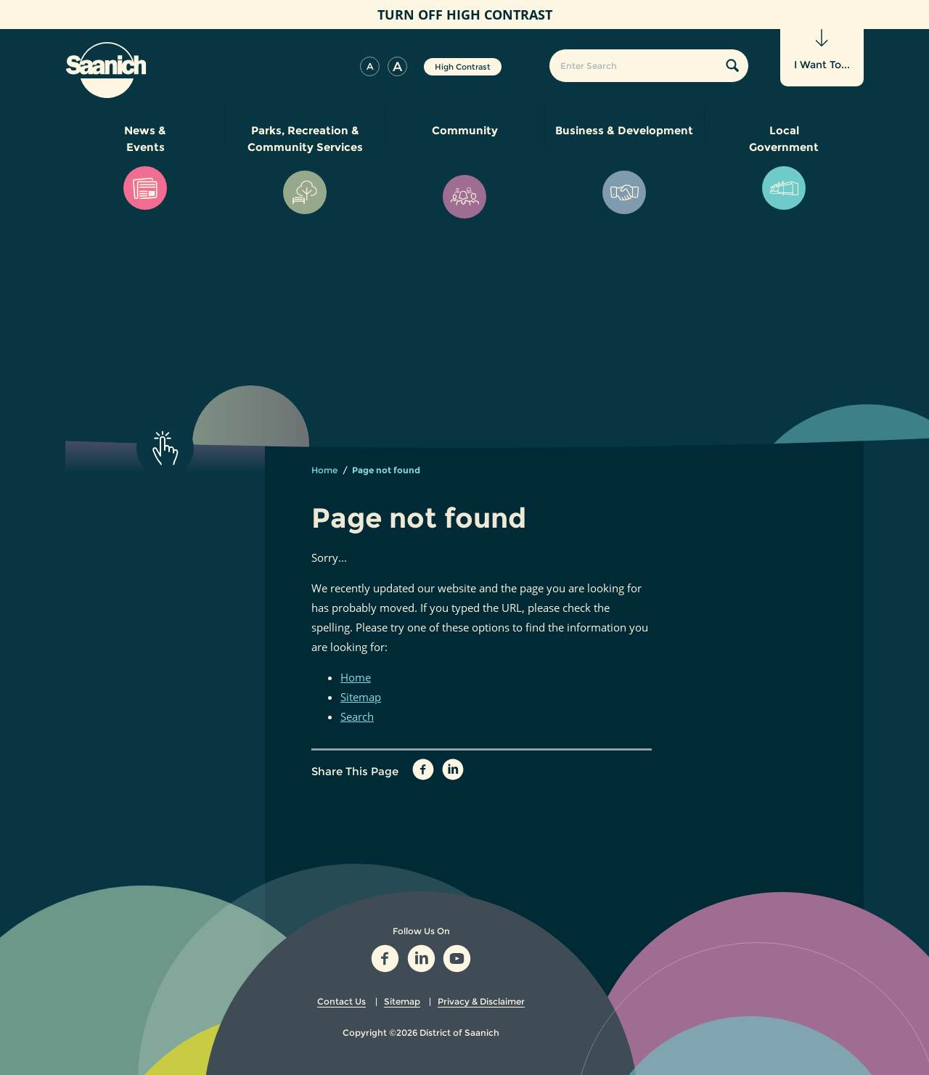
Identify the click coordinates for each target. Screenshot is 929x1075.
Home (324, 470)
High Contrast (463, 66)
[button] (370, 66)
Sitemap (360, 697)
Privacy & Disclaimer (481, 1001)
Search (357, 716)
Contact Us (341, 1001)
